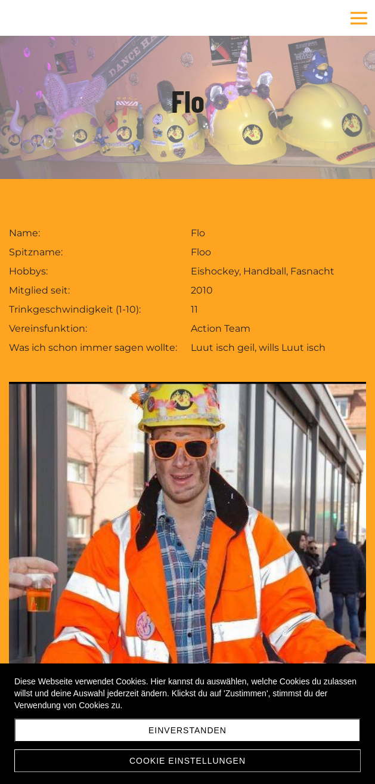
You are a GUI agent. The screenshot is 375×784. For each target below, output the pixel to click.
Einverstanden (187, 730)
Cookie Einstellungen (187, 761)
